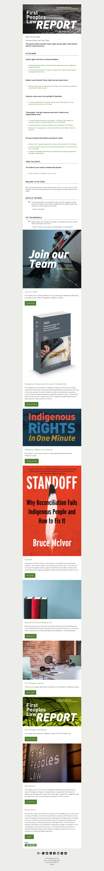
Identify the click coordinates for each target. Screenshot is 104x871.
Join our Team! (31, 291)
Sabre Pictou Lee (58, 187)
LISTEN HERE (30, 692)
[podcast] (62, 853)
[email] (47, 853)
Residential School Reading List (38, 622)
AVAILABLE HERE (31, 404)
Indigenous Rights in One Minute (39, 449)
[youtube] (66, 853)
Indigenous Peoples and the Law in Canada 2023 (45, 384)
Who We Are (30, 786)
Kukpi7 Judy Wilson (38, 209)
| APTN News (68, 125)
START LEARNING (31, 461)
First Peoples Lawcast (34, 683)
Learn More (30, 303)
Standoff (28, 559)
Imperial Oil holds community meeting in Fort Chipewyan (46, 125)
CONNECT (29, 837)
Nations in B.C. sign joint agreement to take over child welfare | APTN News (53, 144)
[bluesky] (58, 853)
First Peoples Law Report (36, 729)
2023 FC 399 (42, 173)
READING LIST (30, 636)
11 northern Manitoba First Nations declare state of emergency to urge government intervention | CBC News (51, 103)
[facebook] (54, 853)
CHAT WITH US (30, 802)
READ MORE (30, 575)
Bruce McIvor (30, 810)
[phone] (43, 853)
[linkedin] (51, 853)
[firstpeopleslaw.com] (39, 853)
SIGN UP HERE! (31, 739)
